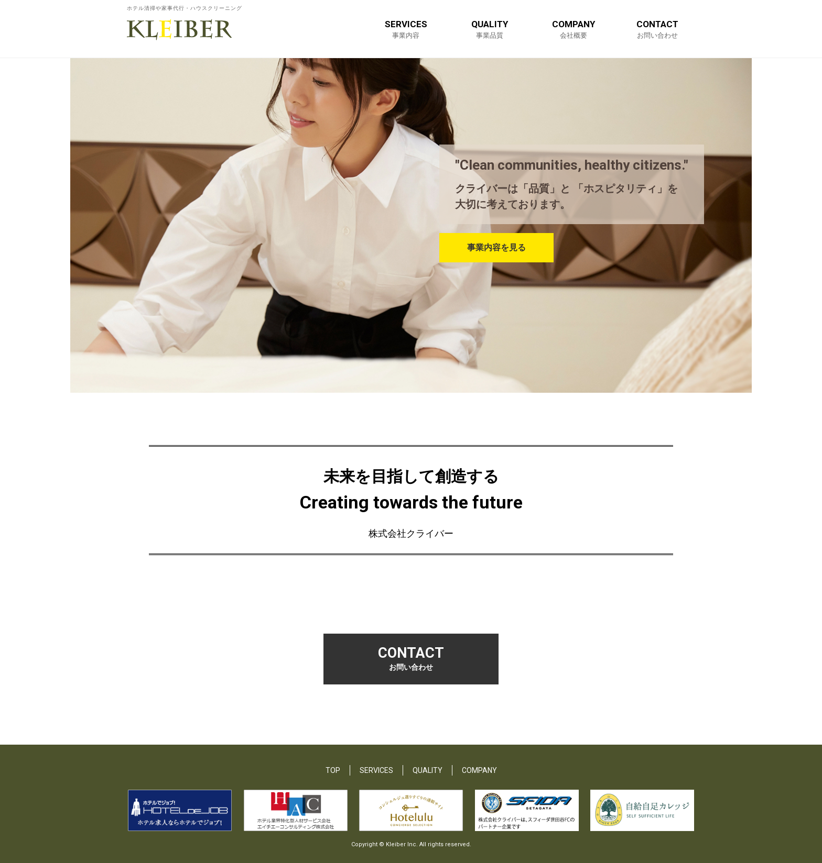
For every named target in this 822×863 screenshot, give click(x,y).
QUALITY (489, 29)
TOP (333, 770)
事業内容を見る (497, 248)
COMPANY (573, 29)
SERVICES (406, 29)
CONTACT (657, 29)
